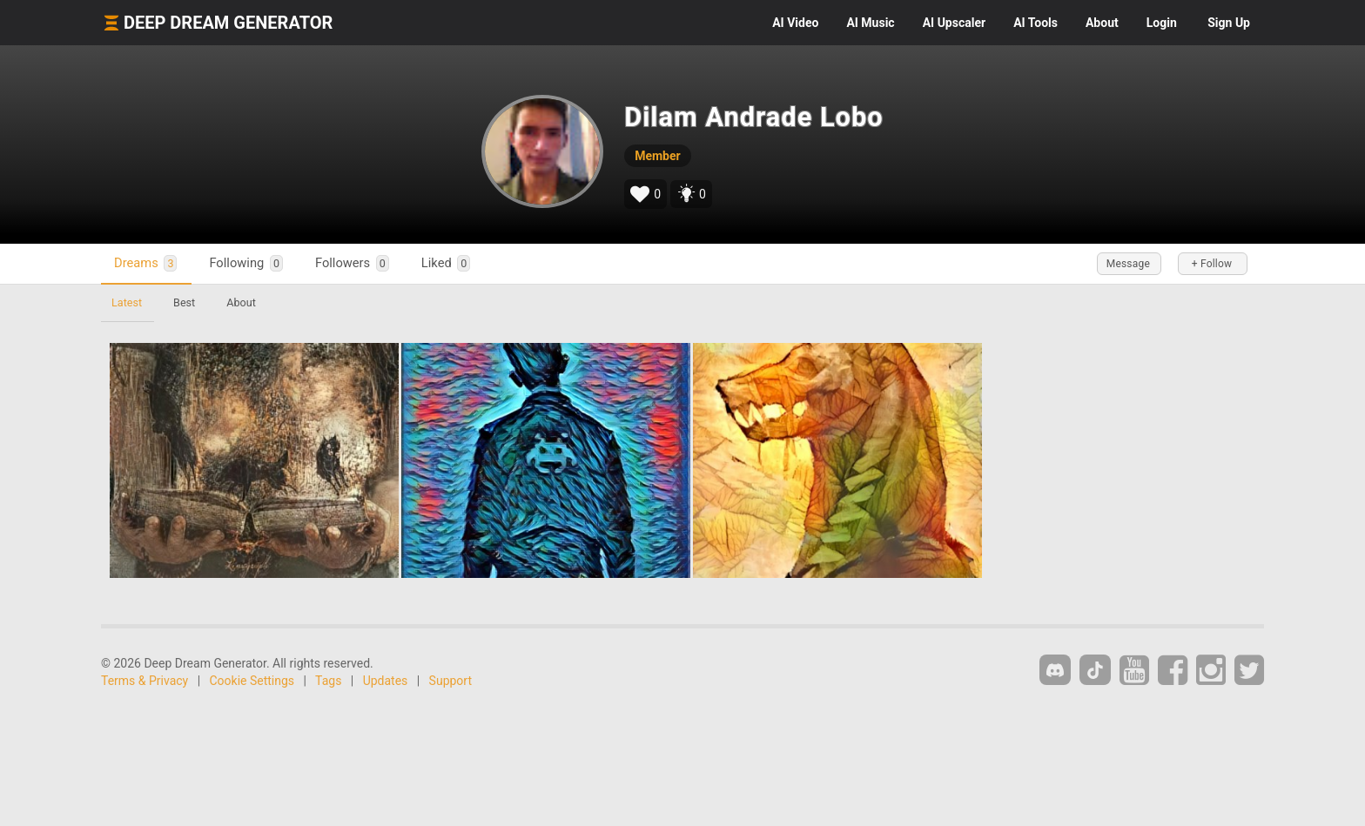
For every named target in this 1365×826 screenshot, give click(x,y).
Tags (328, 681)
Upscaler (954, 23)
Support (450, 681)
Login (1161, 23)
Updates (385, 681)
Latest (126, 302)
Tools (1035, 23)
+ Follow (1212, 264)
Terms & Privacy (144, 681)
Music (870, 23)
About (1102, 23)
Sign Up (1228, 23)
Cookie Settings (252, 681)
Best (184, 302)
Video (795, 23)
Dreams (145, 263)
